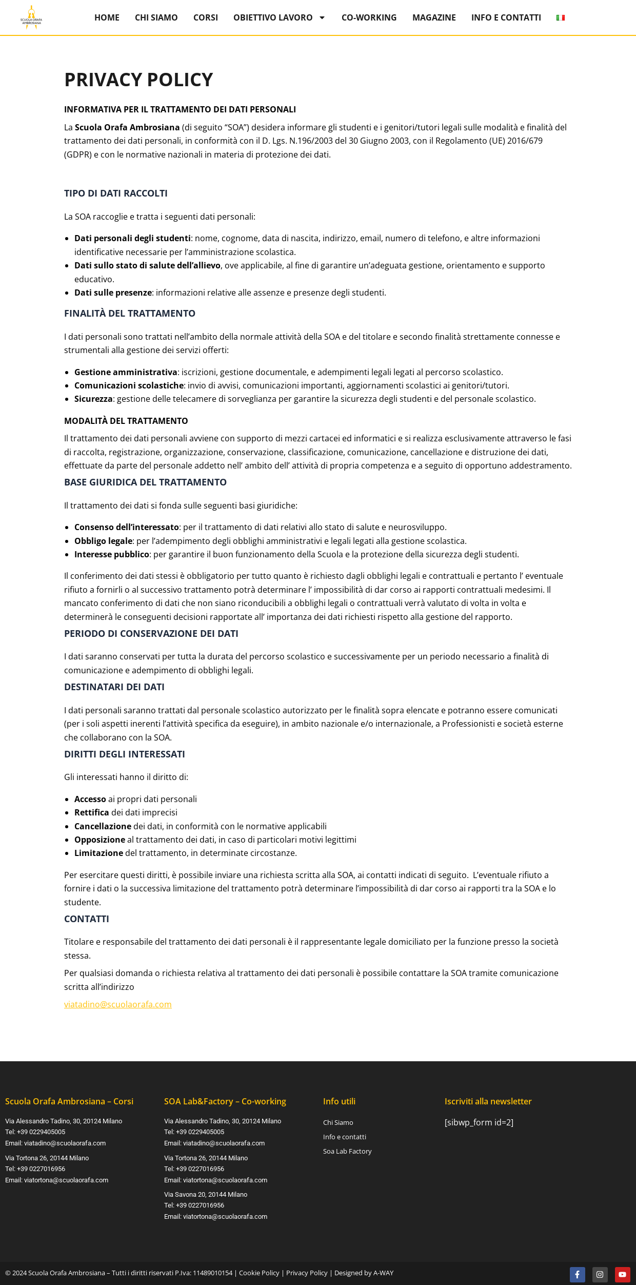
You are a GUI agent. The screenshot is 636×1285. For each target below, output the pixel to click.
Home (107, 17)
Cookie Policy (259, 1270)
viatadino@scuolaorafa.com (118, 1004)
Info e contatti (506, 17)
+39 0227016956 (41, 1168)
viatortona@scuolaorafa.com (66, 1179)
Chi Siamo (156, 17)
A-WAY (383, 1270)
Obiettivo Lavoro (279, 17)
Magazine (434, 17)
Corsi (205, 17)
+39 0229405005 (41, 1132)
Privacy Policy (307, 1270)
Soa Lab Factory (347, 1151)
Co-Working (369, 17)
